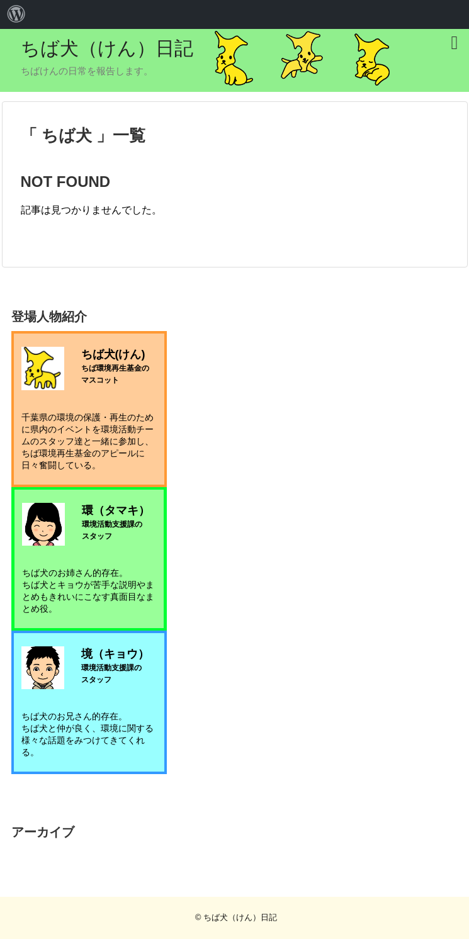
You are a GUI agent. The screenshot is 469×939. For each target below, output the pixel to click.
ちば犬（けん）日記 (107, 48)
